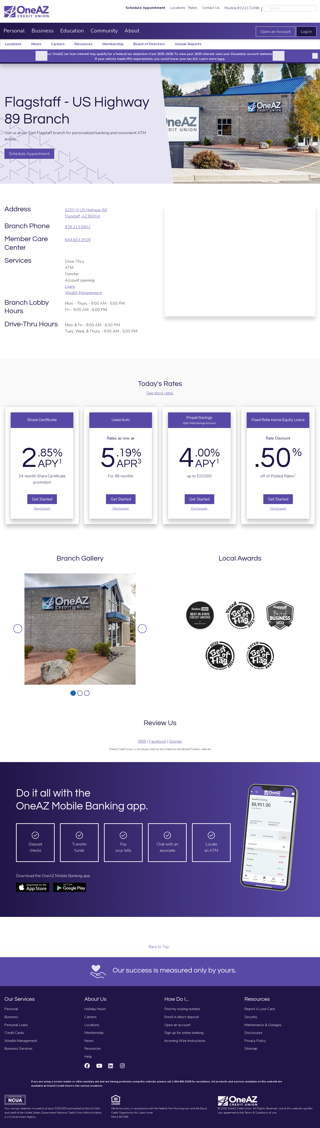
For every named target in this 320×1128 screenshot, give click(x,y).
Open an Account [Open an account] (275, 31)
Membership (113, 44)
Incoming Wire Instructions (184, 1040)
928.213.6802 (78, 227)
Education (72, 30)
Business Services (18, 1048)
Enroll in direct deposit (181, 1017)
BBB (142, 741)
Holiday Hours (95, 1009)
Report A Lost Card (259, 1009)
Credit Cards (14, 1032)
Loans (70, 286)
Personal (14, 30)
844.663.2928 (78, 239)
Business (43, 30)
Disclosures (253, 1032)
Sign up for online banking (184, 1032)
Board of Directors (149, 44)
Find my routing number (182, 1009)
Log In (306, 31)
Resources (83, 44)
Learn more (146, 1112)
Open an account (177, 1025)
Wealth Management (83, 292)
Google (175, 741)
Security (250, 1017)
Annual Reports (188, 44)
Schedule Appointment (29, 153)
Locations (177, 7)
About (131, 30)
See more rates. (160, 393)
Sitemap (250, 1048)
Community (104, 30)
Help (88, 1056)
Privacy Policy (255, 1040)
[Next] (278, 56)
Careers (58, 44)
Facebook (157, 741)
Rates (192, 7)
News (36, 44)
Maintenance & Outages (263, 1025)
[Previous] (41, 56)
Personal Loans (16, 1025)
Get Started (42, 499)
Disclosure (42, 508)
